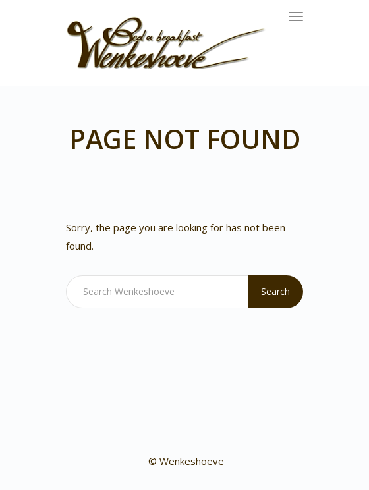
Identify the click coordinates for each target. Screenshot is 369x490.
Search (275, 291)
